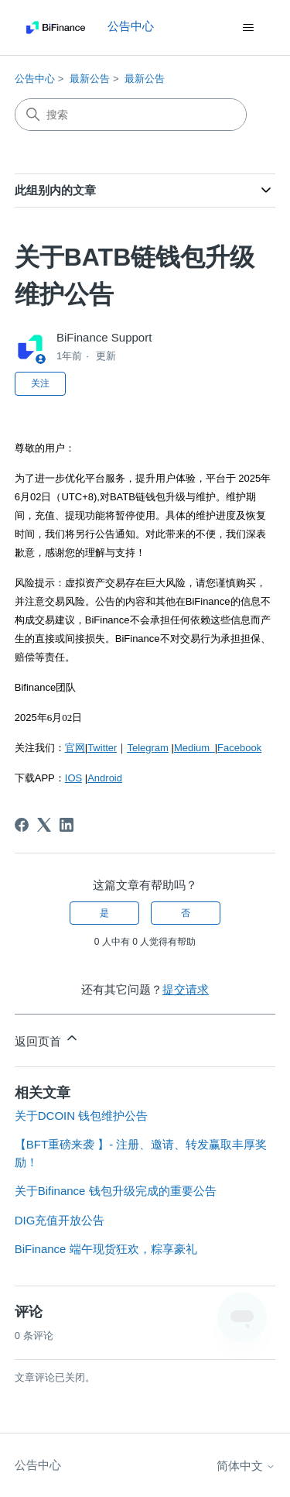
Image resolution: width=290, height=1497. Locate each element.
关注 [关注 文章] (40, 383)
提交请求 (185, 989)
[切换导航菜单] (247, 27)
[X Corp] (44, 825)
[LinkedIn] (66, 825)
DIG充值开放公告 (60, 1220)
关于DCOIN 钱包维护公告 (81, 1115)
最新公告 (90, 78)
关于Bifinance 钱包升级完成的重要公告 (116, 1190)
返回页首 (47, 1039)
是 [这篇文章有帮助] (104, 913)
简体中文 (246, 1465)
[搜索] (130, 114)
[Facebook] (22, 825)
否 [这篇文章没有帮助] (185, 913)
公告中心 (35, 78)
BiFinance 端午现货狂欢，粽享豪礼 (106, 1248)
